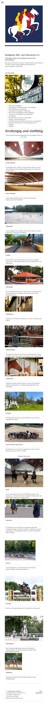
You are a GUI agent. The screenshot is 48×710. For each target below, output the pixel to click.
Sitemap (18, 691)
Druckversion (11, 691)
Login (40, 691)
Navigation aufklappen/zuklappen (24, 2)
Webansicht (39, 693)
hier (13, 532)
